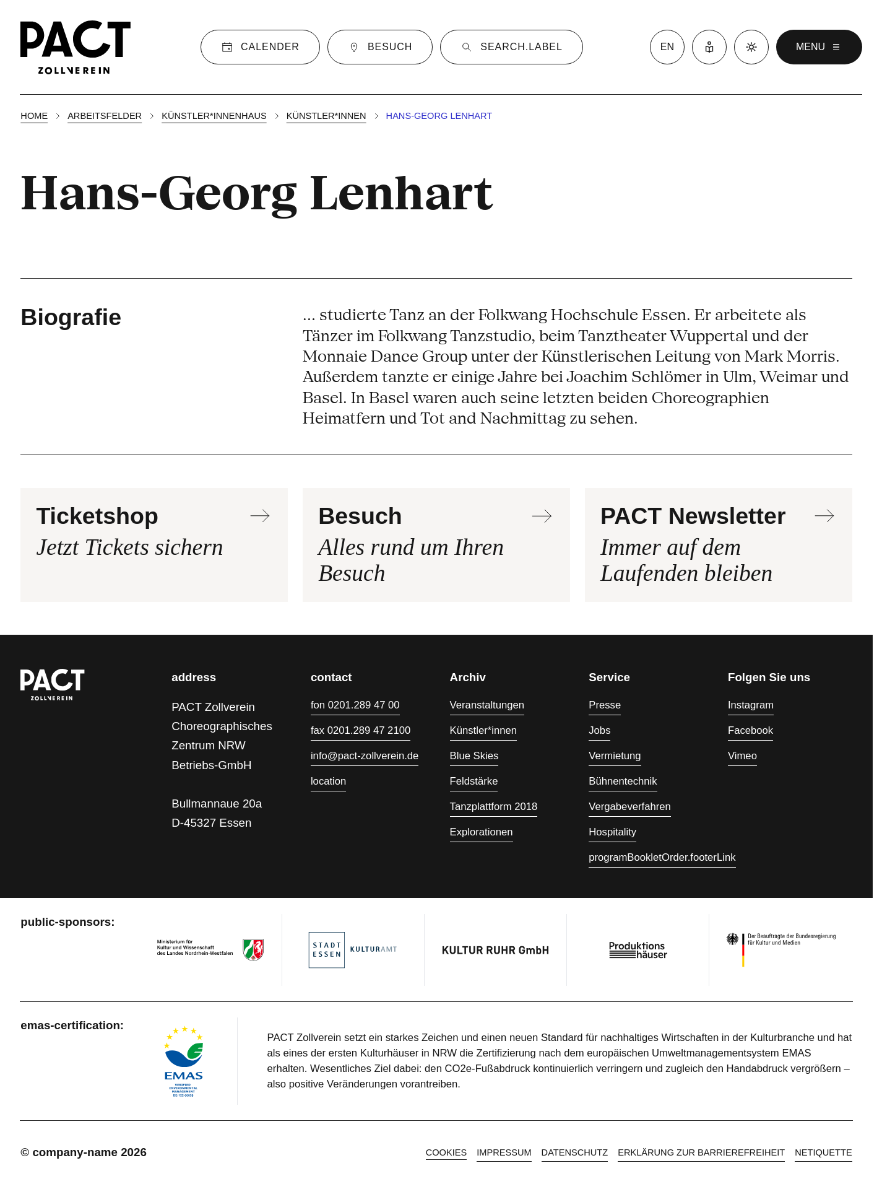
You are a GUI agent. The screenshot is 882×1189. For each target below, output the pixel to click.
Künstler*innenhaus (214, 116)
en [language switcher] (667, 46)
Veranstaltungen (487, 705)
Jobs (599, 730)
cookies (446, 1152)
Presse (605, 705)
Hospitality (612, 832)
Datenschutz (575, 1152)
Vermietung (615, 756)
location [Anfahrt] (328, 781)
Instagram (751, 705)
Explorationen (481, 832)
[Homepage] (75, 47)
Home (34, 116)
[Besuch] (380, 47)
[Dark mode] (751, 47)
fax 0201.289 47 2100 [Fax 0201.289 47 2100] (360, 730)
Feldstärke (474, 781)
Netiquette (823, 1152)
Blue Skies (474, 756)
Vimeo (742, 756)
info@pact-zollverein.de (364, 756)
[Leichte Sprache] (709, 47)
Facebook (750, 730)
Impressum (504, 1152)
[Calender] (260, 47)
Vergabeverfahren (630, 806)
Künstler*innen (326, 116)
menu (819, 47)
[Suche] (511, 47)
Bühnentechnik (623, 781)
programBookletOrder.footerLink (662, 857)
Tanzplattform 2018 (494, 806)
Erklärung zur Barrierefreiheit (701, 1152)
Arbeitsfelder (104, 116)
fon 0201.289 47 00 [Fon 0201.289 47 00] (355, 705)
